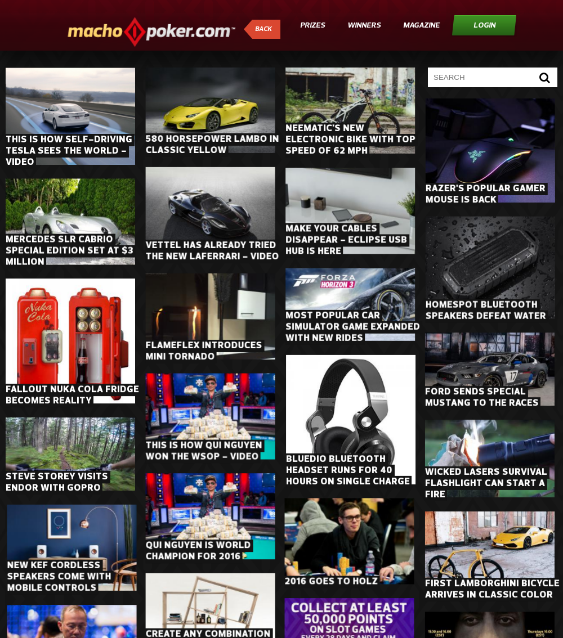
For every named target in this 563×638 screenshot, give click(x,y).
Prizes (312, 25)
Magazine (421, 25)
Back (263, 29)
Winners (364, 25)
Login (484, 25)
